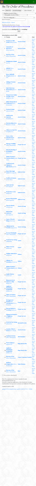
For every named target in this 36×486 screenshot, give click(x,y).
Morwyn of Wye (10, 54)
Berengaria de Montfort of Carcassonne (9, 301)
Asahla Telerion (10, 274)
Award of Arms (21, 41)
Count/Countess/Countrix (25, 357)
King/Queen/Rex (22, 343)
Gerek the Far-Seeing (11, 239)
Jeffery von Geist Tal (11, 130)
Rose (19, 371)
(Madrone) (9, 153)
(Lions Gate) (9, 179)
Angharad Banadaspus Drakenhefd (9, 288)
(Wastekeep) (9, 207)
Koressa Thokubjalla (11, 233)
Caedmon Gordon (10, 336)
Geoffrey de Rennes (11, 178)
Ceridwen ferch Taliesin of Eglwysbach (10, 165)
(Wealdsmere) (9, 118)
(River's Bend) (11, 124)
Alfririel (8, 68)
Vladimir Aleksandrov (11, 253)
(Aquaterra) (9, 83)
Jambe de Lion (21, 172)
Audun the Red (9, 185)
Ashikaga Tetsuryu (10, 82)
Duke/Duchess (21, 364)
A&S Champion (21, 336)
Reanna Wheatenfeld (11, 198)
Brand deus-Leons (11, 191)
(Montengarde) (10, 50)
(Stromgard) (13, 172)
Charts (13, 22)
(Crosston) (14, 262)
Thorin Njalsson (10, 342)
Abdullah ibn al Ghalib (11, 61)
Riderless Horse (6, 22)
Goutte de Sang (22, 206)
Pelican (19, 254)
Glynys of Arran (10, 246)
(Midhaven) (9, 291)
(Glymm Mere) (9, 111)
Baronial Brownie (22, 323)
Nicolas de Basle (10, 109)
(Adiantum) (9, 241)
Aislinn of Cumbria (10, 294)
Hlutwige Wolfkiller (11, 143)
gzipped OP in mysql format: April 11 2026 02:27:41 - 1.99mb (17, 389)
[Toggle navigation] (33, 2)
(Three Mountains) (11, 56)
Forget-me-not (22, 144)
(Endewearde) (13, 42)
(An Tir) (8, 63)
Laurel (19, 240)
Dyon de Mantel (10, 205)
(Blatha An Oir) (10, 98)
